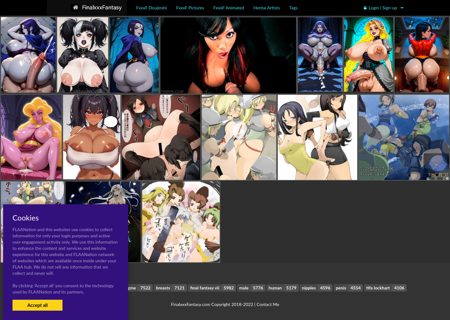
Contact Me (268, 304)
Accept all (37, 305)
